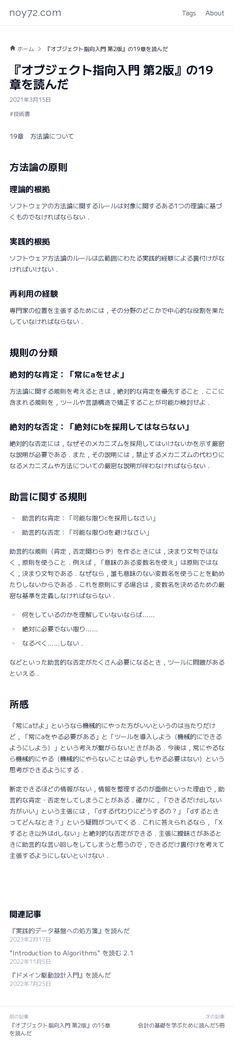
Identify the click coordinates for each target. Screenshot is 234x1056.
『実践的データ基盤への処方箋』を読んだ (69, 930)
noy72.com (35, 12)
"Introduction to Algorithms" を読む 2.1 (71, 952)
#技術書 (19, 114)
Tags (189, 12)
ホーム (25, 49)
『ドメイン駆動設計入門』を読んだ (60, 975)
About (215, 12)
